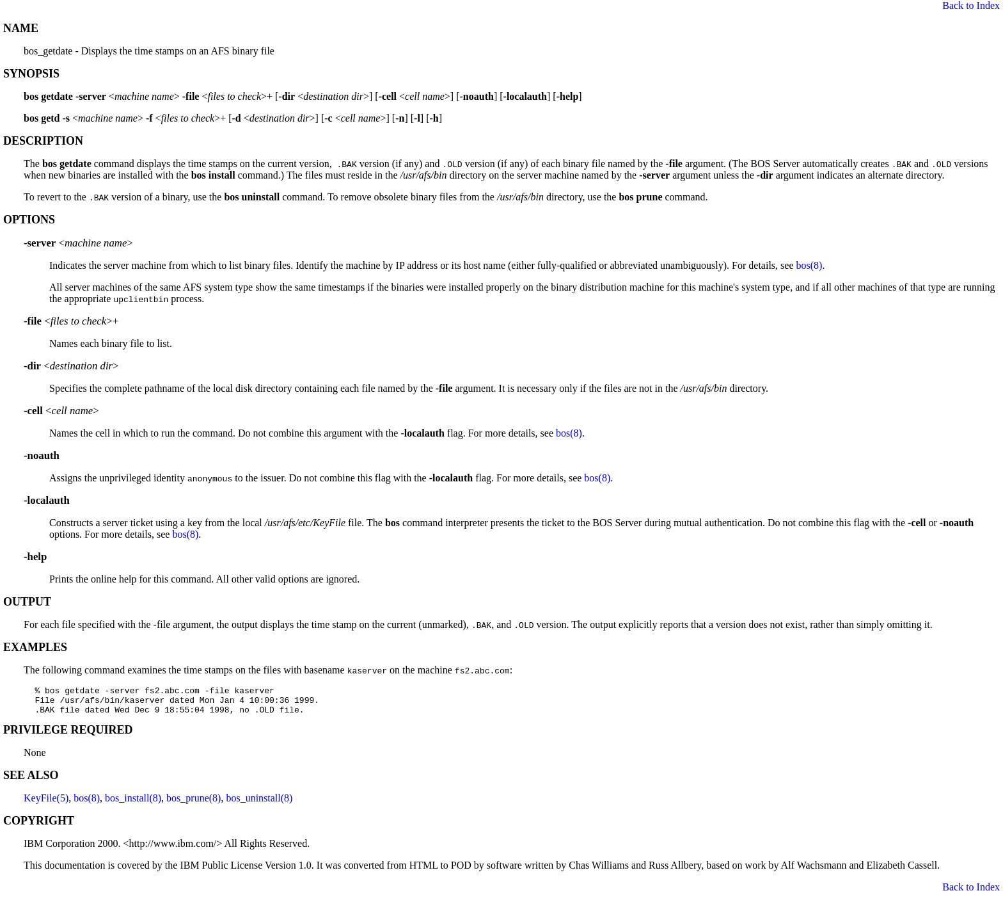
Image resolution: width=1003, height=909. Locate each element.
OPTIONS (29, 219)
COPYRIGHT (38, 826)
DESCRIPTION (43, 140)
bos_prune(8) (193, 803)
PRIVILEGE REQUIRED (68, 735)
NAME (20, 28)
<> (78, 243)
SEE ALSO (31, 781)
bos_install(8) (133, 803)
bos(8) (809, 265)
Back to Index (971, 5)
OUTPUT (27, 601)
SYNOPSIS (31, 73)
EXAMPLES (35, 647)
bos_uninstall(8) (259, 803)
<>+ (71, 321)
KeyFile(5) (46, 803)
